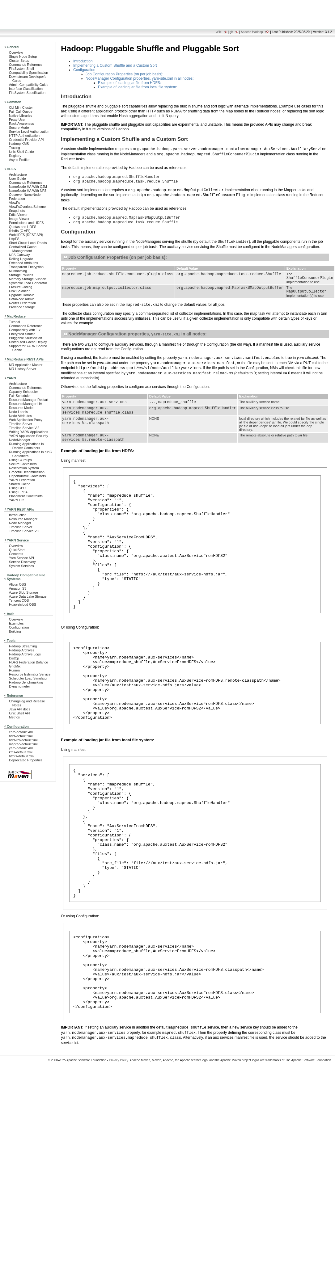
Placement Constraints (26, 496)
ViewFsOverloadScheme (27, 206)
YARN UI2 (16, 500)
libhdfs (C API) (19, 231)
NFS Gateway (19, 255)
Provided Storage (22, 307)
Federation (17, 198)
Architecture (18, 174)
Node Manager (20, 523)
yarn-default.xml (21, 748)
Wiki (219, 32)
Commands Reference (25, 64)
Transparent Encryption (26, 267)
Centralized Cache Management (22, 249)
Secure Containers (23, 464)
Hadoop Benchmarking (26, 682)
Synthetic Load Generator (28, 283)
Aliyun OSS (17, 584)
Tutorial (14, 322)
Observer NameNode (24, 194)
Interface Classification (26, 88)
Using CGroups (20, 460)
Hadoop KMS (19, 143)
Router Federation (22, 303)
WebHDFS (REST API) (26, 235)
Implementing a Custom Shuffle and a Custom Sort (115, 65)
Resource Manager (23, 519)
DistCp (14, 658)
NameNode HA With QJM (28, 186)
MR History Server (22, 369)
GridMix (14, 666)
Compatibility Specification (28, 72)
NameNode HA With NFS (28, 190)
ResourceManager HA (25, 404)
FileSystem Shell (21, 68)
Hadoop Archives (21, 650)
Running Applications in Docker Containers (26, 446)
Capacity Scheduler (23, 392)
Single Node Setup (23, 56)
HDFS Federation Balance (28, 662)
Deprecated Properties (25, 760)
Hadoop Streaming (23, 646)
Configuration (19, 627)
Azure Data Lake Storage (28, 596)
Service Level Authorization (29, 131)
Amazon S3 (17, 588)
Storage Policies (21, 275)
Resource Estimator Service (29, 674)
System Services (21, 566)
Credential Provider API (26, 139)
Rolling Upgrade (21, 259)
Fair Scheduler (20, 396)
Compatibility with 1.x (24, 330)
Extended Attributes (23, 263)
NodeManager (19, 440)
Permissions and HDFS (26, 223)
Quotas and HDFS (22, 227)
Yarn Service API (21, 558)
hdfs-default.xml (20, 736)
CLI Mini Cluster (21, 107)
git (231, 32)
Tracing (14, 147)
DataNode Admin (21, 299)
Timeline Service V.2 (24, 428)
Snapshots (17, 211)
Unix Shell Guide (21, 152)
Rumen (14, 670)
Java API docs (19, 709)
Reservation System (24, 468)
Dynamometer (19, 686)
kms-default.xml (20, 752)
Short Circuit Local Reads (28, 243)
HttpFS (14, 239)
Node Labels (18, 412)
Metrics (14, 717)
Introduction (18, 515)
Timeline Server (20, 424)
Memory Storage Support (27, 279)
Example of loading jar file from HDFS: (129, 83)
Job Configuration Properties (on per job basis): (124, 74)
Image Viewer (19, 219)
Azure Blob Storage (23, 592)
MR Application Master (25, 365)
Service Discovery (22, 562)
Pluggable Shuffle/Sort (25, 338)
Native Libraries (20, 115)
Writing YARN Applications (28, 432)
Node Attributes (20, 416)
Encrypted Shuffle (22, 334)
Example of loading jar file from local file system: (137, 87)
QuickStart (17, 550)
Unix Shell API (19, 713)
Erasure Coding (20, 287)
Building (15, 631)
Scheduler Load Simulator (28, 678)
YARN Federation (22, 480)
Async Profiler (19, 160)
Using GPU (17, 488)
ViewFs (14, 202)
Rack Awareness (21, 123)
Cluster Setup (19, 60)
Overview (16, 52)
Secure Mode (19, 127)
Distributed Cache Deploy (28, 342)
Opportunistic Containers (27, 476)
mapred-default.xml (23, 744)
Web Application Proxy (25, 420)
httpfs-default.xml (21, 756)
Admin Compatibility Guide (29, 84)
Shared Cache (19, 484)
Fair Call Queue (20, 111)
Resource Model (21, 408)
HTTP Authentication (24, 135)
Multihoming (18, 271)
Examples (16, 623)
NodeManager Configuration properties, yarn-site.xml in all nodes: (140, 78)
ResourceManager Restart (28, 400)
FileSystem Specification (27, 93)
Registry (15, 156)
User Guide (17, 178)
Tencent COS (19, 600)
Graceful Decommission (27, 472)
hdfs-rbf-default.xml (23, 740)
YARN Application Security (28, 436)
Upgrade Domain (21, 295)
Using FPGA (18, 492)
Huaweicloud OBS (22, 604)
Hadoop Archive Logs (25, 654)
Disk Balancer (19, 291)
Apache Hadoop (252, 32)
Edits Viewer (18, 215)
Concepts (16, 554)
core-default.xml (21, 732)
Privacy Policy (118, 1150)
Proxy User (17, 119)
